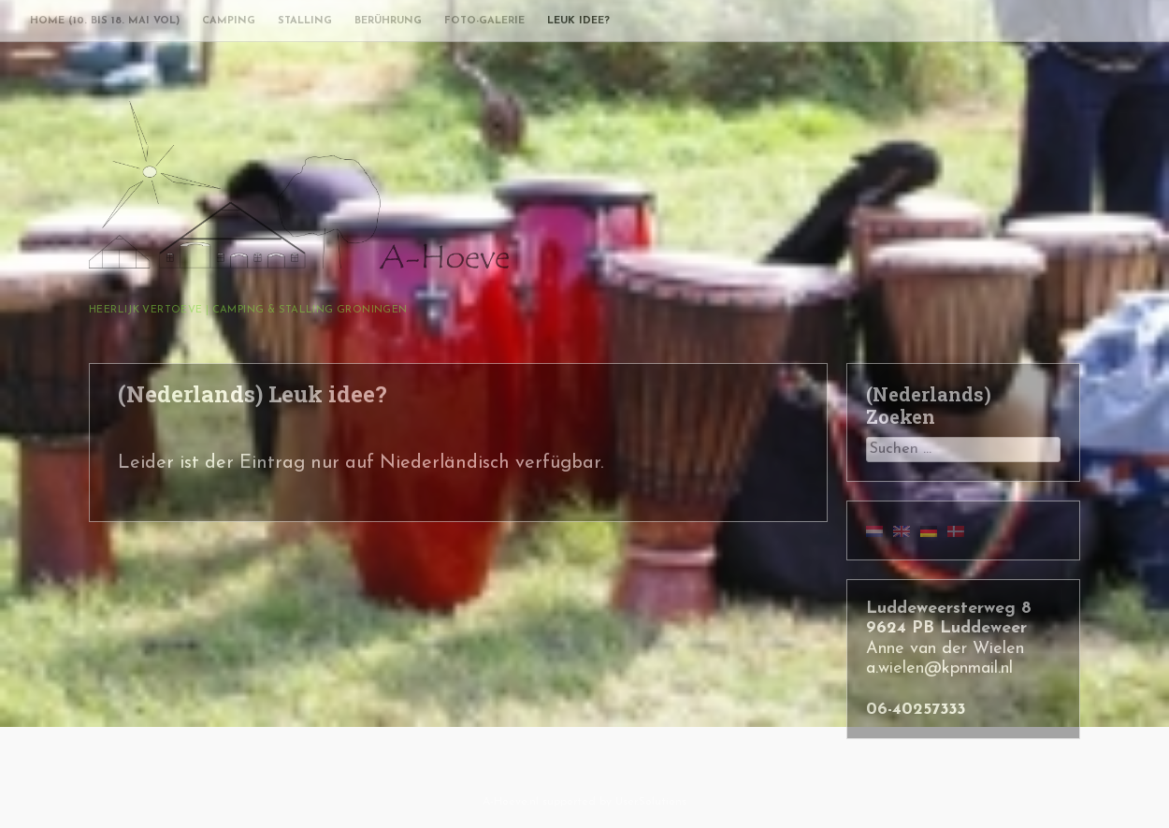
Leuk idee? (578, 21)
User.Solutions (650, 801)
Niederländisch (445, 463)
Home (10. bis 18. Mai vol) (105, 21)
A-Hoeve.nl (511, 801)
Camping (228, 21)
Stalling (305, 21)
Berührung (388, 21)
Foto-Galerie (484, 21)
